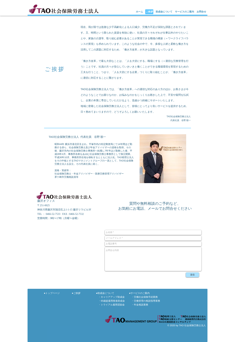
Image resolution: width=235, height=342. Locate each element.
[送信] (192, 274)
